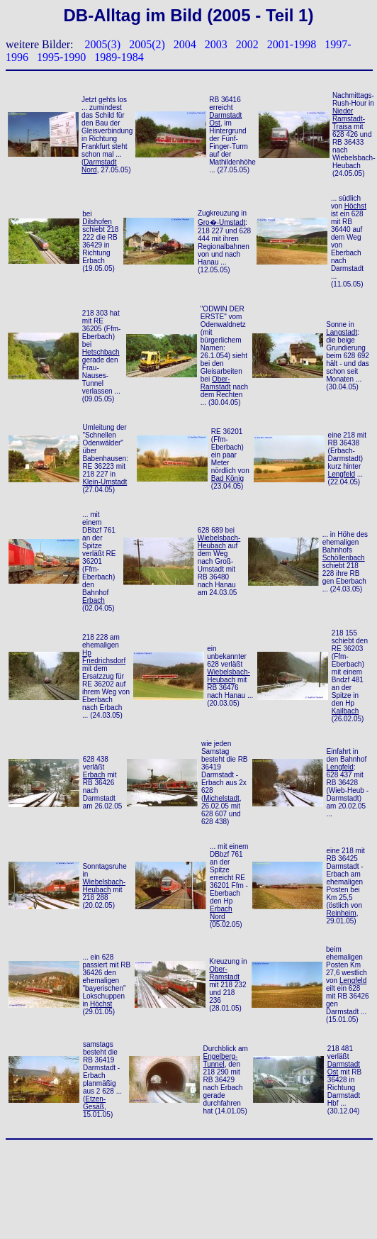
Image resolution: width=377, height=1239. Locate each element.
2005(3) (103, 44)
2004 (185, 44)
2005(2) (147, 44)
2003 (216, 44)
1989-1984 (118, 57)
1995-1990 (61, 57)
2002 (247, 44)
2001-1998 (291, 44)
